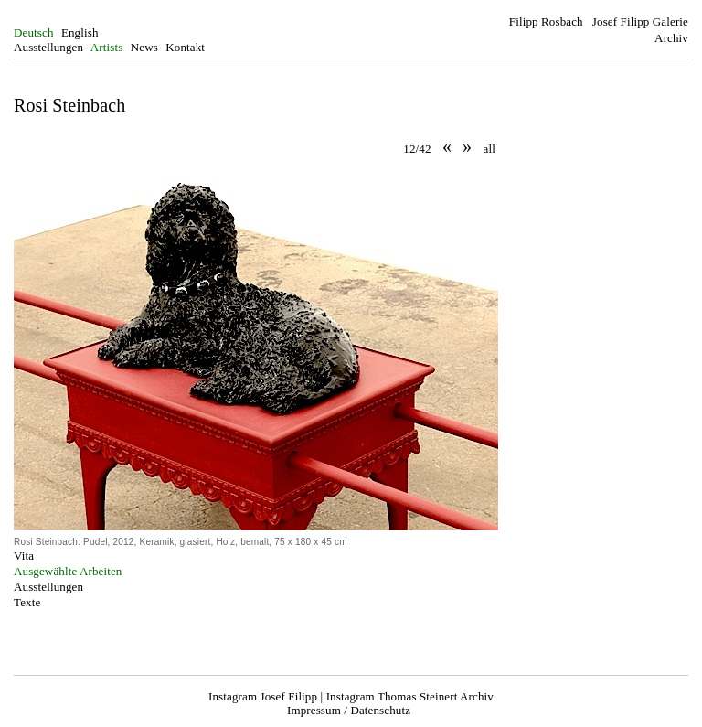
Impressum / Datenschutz (348, 710)
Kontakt (185, 47)
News (144, 47)
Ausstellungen (48, 47)
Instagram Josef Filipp (262, 696)
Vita (24, 555)
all (489, 148)
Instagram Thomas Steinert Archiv (410, 696)
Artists (106, 47)
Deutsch (34, 32)
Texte (27, 602)
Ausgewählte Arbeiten (68, 571)
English (80, 32)
